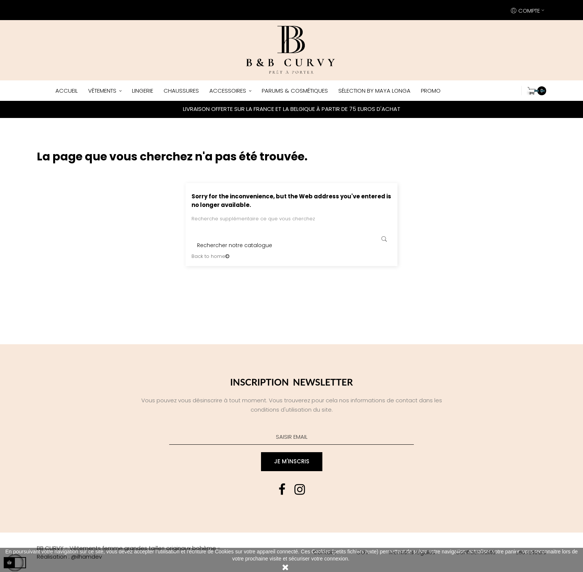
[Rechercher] (291, 245)
